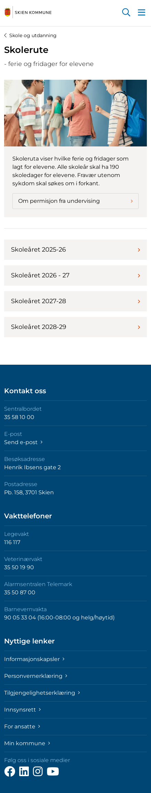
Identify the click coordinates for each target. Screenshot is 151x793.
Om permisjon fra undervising (75, 201)
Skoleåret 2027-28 (75, 301)
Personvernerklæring (35, 676)
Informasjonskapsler (34, 659)
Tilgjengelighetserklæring (42, 693)
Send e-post (23, 442)
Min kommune (27, 743)
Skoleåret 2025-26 (75, 249)
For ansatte (22, 726)
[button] (126, 13)
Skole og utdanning (30, 35)
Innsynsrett (22, 709)
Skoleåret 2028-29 (75, 327)
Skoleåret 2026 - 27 (75, 275)
